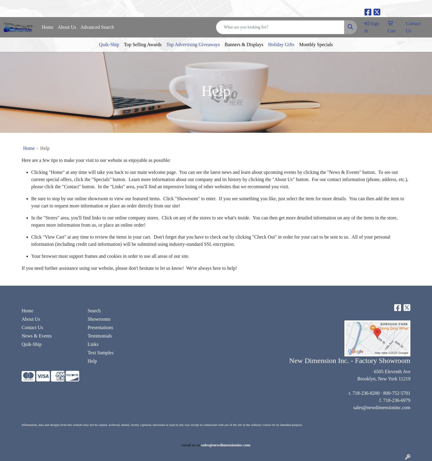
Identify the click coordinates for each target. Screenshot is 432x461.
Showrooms (99, 319)
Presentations (100, 327)
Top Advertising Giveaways (193, 44)
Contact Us (32, 327)
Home (47, 27)
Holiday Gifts (281, 44)
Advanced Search (97, 27)
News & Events (37, 335)
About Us (67, 27)
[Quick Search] (280, 27)
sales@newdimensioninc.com (381, 407)
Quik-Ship (109, 44)
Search (94, 310)
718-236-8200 (366, 393)
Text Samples (100, 352)
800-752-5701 (396, 393)
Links (93, 344)
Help (92, 361)
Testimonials (100, 335)
